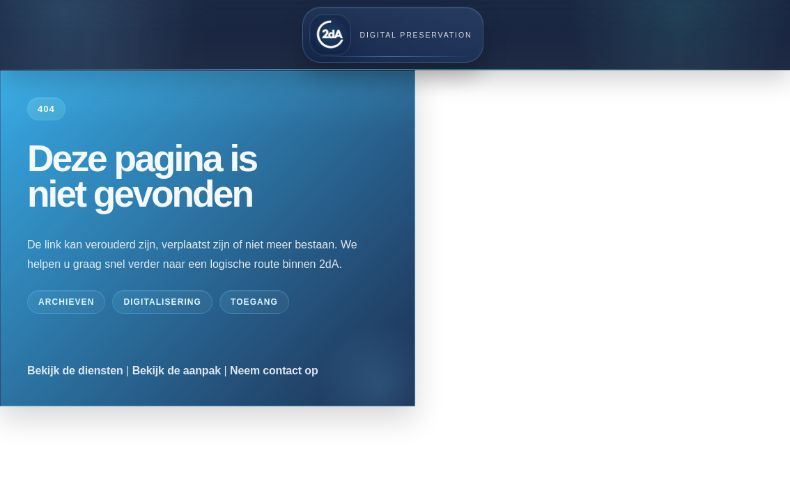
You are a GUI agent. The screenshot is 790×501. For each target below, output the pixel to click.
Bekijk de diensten (75, 370)
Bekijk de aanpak (176, 370)
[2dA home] (393, 35)
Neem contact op (274, 370)
